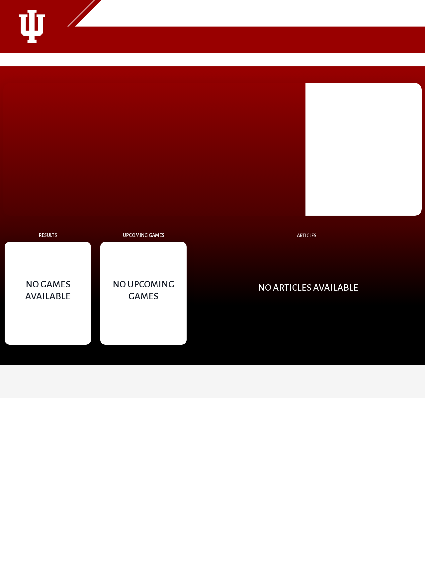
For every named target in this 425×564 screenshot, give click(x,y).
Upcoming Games (143, 235)
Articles (306, 235)
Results (48, 235)
